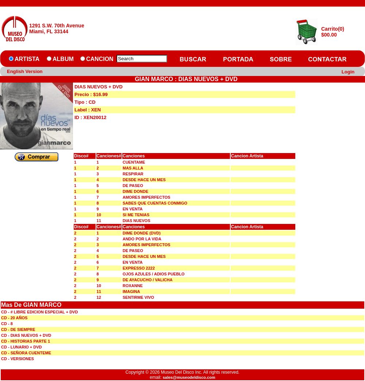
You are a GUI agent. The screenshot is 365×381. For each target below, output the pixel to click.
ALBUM (63, 59)
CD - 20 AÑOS (14, 318)
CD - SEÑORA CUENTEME (26, 353)
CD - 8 (7, 323)
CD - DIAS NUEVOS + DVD (26, 335)
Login (348, 72)
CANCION (100, 59)
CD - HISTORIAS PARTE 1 (25, 341)
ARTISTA (27, 59)
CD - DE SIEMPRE (18, 329)
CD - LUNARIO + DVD (21, 347)
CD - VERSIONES (17, 359)
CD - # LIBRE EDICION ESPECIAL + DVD (39, 312)
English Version (25, 71)
